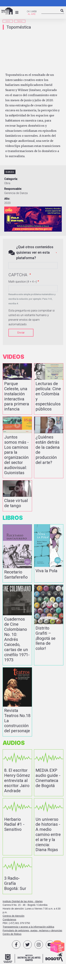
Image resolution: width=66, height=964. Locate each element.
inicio (8, 21)
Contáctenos (9, 919)
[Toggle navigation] (17, 12)
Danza (19, 21)
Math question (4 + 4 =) (22, 281)
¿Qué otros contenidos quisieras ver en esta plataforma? (34, 252)
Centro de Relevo (12, 934)
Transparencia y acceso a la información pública (28, 927)
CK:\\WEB (32, 11)
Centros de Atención (13, 916)
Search (62, 13)
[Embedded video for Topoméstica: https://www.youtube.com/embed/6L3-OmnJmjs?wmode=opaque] (33, 51)
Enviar (21, 332)
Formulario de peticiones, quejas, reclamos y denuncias (32, 930)
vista (17, 389)
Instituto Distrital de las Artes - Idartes (23, 901)
